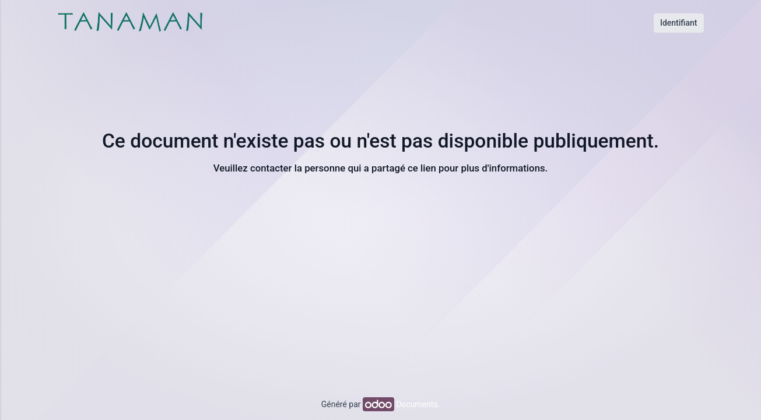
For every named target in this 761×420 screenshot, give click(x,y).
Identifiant (678, 22)
